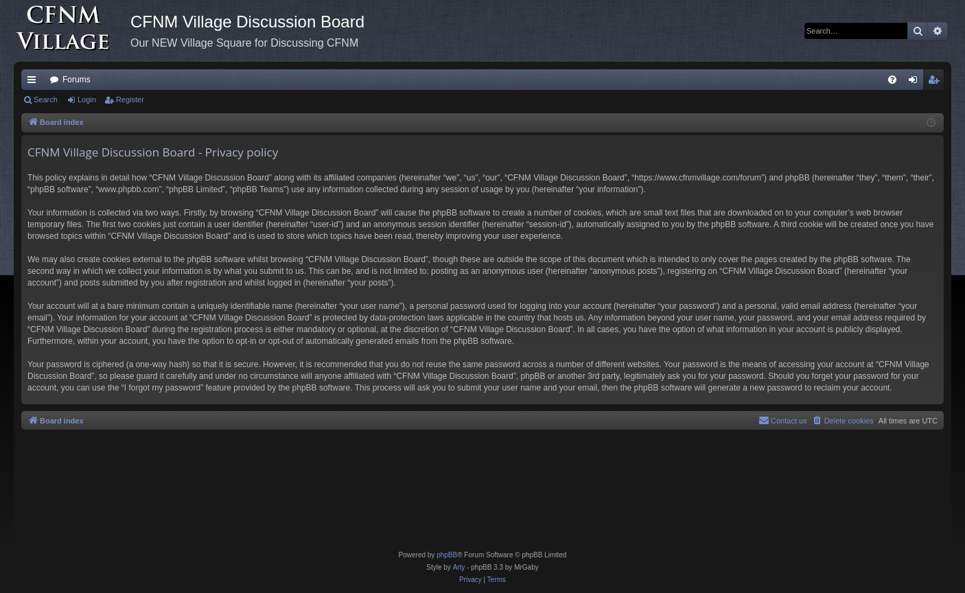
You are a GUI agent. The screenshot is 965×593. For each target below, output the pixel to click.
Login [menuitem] (916, 82)
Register (130, 99)
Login (87, 99)
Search (46, 99)
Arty (459, 567)
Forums (76, 79)
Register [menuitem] (936, 82)
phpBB (447, 555)
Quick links (34, 82)
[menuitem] (892, 79)
